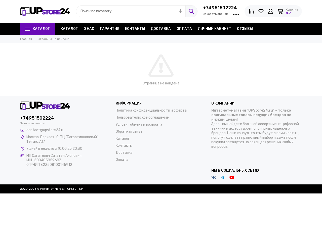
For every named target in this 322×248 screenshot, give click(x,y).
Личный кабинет (214, 29)
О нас (89, 29)
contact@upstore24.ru (45, 130)
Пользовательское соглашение (142, 117)
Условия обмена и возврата (139, 124)
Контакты (135, 29)
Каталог (37, 29)
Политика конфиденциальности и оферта (151, 110)
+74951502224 (220, 8)
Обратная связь (129, 131)
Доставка (161, 29)
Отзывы (245, 29)
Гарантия (109, 29)
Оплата (184, 29)
